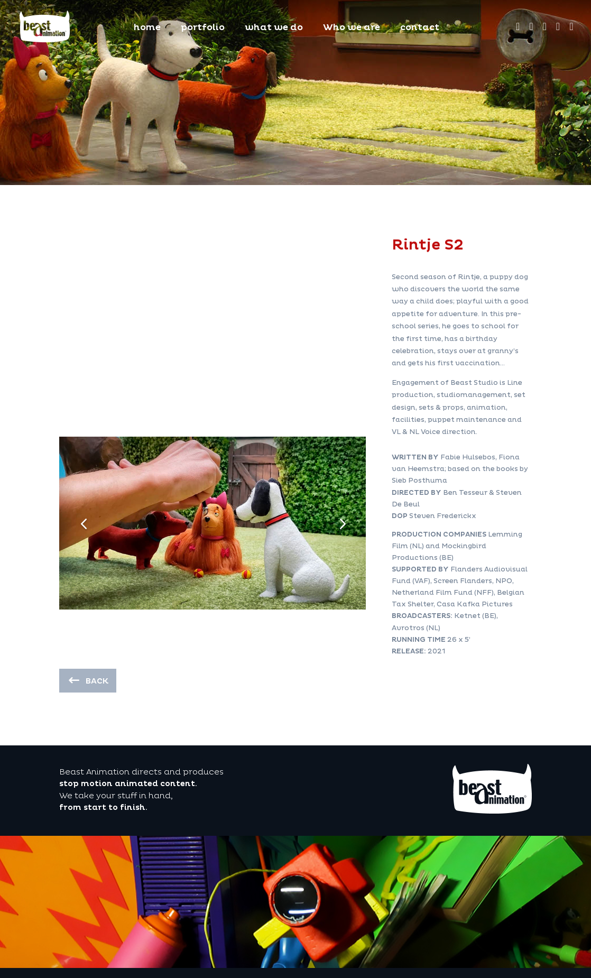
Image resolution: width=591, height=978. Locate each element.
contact (419, 28)
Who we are (351, 28)
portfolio (203, 28)
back (97, 681)
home (147, 28)
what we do (274, 28)
